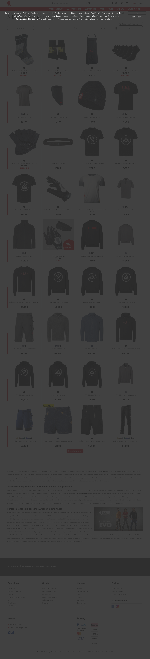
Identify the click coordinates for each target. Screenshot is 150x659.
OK (137, 13)
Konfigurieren (137, 17)
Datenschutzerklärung (25, 19)
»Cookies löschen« (64, 19)
